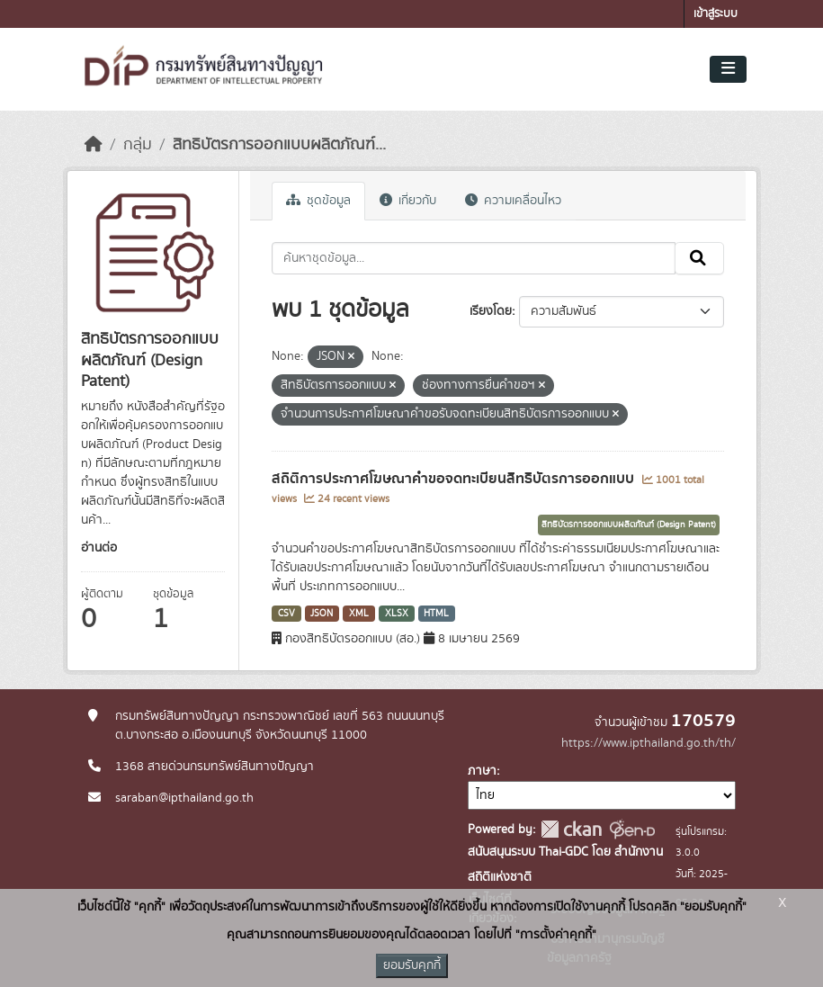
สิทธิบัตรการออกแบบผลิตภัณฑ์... (279, 145)
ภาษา (482, 771)
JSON (321, 613)
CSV (286, 613)
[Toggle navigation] (728, 69)
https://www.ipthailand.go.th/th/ (648, 743)
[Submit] (699, 258)
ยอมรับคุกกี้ (412, 965)
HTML (436, 613)
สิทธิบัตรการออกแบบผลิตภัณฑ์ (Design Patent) (628, 524)
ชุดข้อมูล (318, 201)
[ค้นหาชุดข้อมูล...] (473, 258)
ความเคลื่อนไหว (513, 201)
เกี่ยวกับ (408, 201)
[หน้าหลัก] (94, 145)
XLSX (396, 613)
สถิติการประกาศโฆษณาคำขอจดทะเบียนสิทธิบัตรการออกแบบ (455, 478)
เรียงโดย (491, 311)
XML (359, 613)
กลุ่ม (137, 145)
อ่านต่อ (99, 548)
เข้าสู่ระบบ (715, 13)
